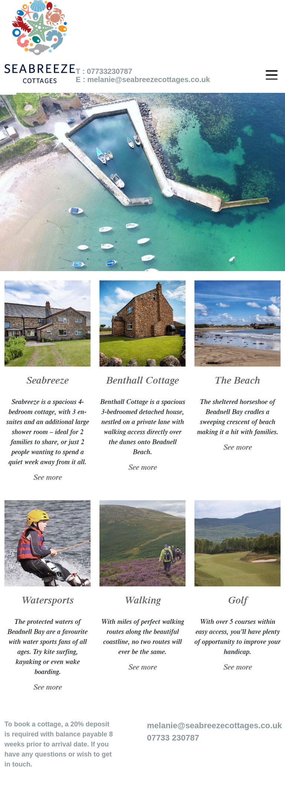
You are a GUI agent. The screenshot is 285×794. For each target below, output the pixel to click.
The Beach (237, 382)
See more (47, 478)
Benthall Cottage (142, 382)
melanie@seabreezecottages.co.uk (148, 79)
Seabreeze (47, 382)
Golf (237, 601)
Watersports (48, 601)
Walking (143, 601)
